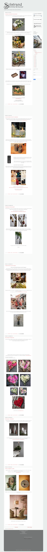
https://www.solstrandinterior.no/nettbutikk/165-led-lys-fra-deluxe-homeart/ (18, 187)
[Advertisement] (18, 110)
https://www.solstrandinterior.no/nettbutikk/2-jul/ (18, 439)
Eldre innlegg (29, 527)
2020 (35, 55)
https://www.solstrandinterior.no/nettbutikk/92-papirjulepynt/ (18, 211)
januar (35, 54)
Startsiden (16, 527)
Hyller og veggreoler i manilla (9, 468)
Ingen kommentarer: (15, 252)
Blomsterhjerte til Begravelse (9, 337)
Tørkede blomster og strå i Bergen (10, 265)
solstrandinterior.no (24, 120)
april (35, 51)
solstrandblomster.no (18, 98)
